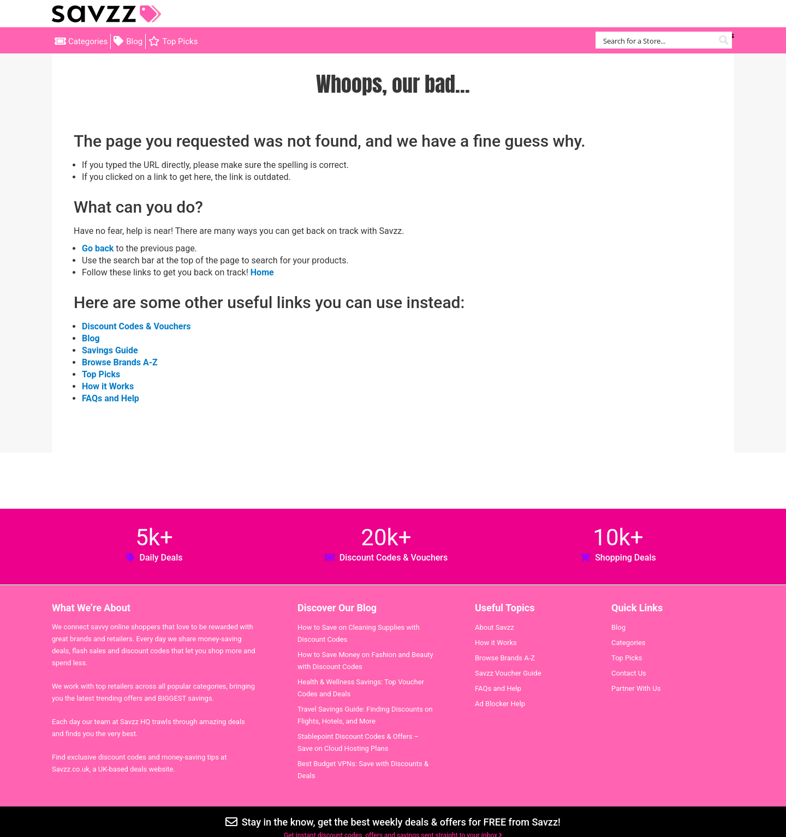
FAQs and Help (110, 398)
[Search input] (657, 40)
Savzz (106, 13)
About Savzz (494, 627)
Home (262, 272)
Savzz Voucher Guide (508, 673)
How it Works (108, 386)
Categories (88, 41)
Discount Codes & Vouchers (136, 326)
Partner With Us (635, 688)
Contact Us (628, 673)
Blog (134, 41)
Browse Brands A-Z (120, 362)
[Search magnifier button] (723, 40)
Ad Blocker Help (500, 704)
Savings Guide (110, 350)
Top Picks (180, 41)
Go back (98, 248)
